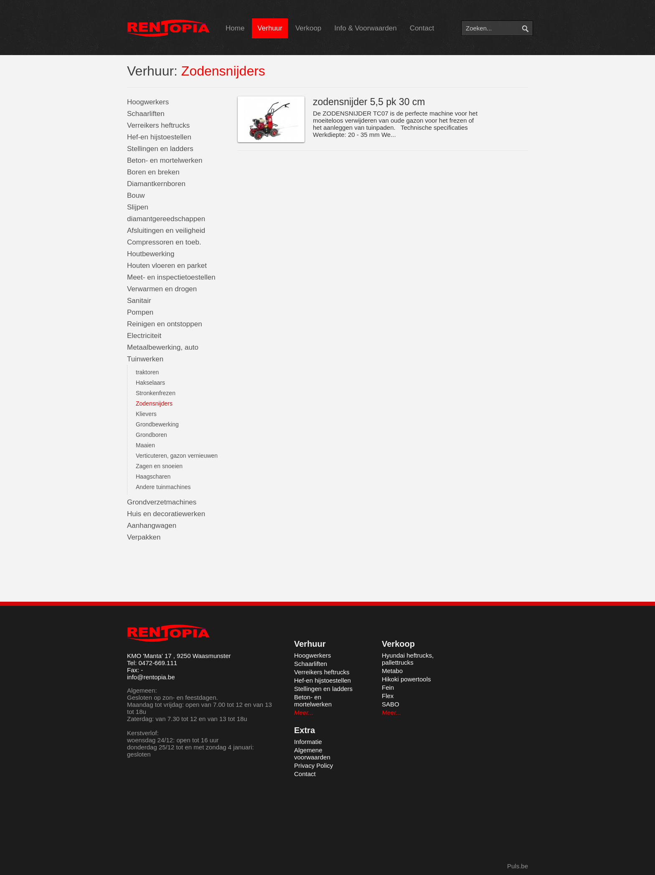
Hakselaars (150, 382)
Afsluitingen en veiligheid (166, 231)
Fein (388, 687)
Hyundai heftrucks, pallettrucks (408, 659)
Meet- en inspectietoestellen (171, 277)
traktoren (147, 372)
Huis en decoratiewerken (166, 514)
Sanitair (139, 301)
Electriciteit (144, 336)
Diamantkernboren (156, 184)
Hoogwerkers (148, 102)
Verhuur (269, 28)
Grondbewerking (157, 424)
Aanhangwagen (151, 526)
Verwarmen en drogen (162, 289)
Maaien (145, 445)
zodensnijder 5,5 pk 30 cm (369, 101)
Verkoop (308, 28)
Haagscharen (153, 476)
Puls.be (517, 866)
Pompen (140, 312)
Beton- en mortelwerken (164, 160)
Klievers (146, 414)
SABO (390, 704)
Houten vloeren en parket (167, 266)
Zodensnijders (154, 403)
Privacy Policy (313, 765)
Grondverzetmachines (161, 502)
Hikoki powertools (406, 679)
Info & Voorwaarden (365, 28)
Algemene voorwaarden (312, 753)
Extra (304, 730)
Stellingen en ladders (160, 149)
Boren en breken (153, 172)
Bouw (136, 195)
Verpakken (143, 537)
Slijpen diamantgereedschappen (166, 213)
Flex (388, 695)
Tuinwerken (145, 359)
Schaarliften (146, 114)
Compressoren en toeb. (164, 242)
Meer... (303, 712)
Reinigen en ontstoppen (164, 324)
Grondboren (151, 434)
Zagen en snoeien (159, 466)
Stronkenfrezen (155, 393)
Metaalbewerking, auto (162, 347)
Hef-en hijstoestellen (159, 137)
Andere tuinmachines (163, 487)
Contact (422, 28)
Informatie (308, 741)
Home (235, 28)
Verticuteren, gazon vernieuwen (177, 455)
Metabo (392, 670)
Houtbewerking (150, 254)
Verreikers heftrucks (158, 125)
